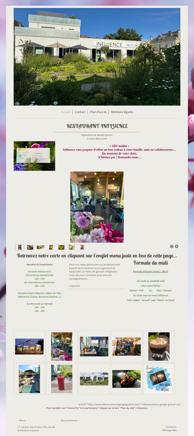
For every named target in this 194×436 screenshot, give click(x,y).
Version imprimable (29, 427)
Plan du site (49, 427)
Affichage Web (169, 430)
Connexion (171, 426)
